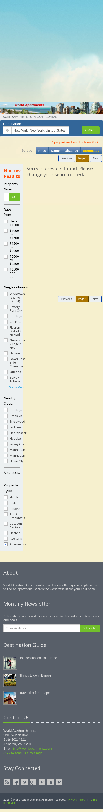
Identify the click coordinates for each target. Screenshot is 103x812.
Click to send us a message (22, 753)
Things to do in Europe (35, 675)
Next (96, 158)
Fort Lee (12, 427)
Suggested (91, 150)
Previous (67, 158)
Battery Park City (13, 308)
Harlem (12, 353)
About (38, 116)
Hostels (12, 533)
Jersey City (14, 444)
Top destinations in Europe (38, 658)
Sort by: (27, 150)
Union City (14, 461)
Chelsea (12, 322)
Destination (12, 123)
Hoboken (13, 438)
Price (42, 150)
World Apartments (17, 116)
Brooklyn (13, 316)
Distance (71, 150)
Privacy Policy (76, 799)
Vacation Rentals (13, 525)
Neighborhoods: (12, 287)
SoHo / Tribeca (12, 379)
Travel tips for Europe (34, 693)
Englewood (14, 421)
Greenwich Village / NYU (14, 343)
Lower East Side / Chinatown (14, 362)
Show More (17, 387)
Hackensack (15, 433)
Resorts (12, 508)
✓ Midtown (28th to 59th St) (14, 297)
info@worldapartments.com (32, 748)
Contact (52, 116)
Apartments (15, 544)
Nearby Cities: (9, 401)
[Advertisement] (50, 49)
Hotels (11, 497)
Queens (12, 372)
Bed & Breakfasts (14, 516)
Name (55, 150)
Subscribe (89, 628)
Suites (11, 503)
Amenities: (12, 472)
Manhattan (14, 450)
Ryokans (13, 538)
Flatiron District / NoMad (12, 330)
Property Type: (11, 488)
